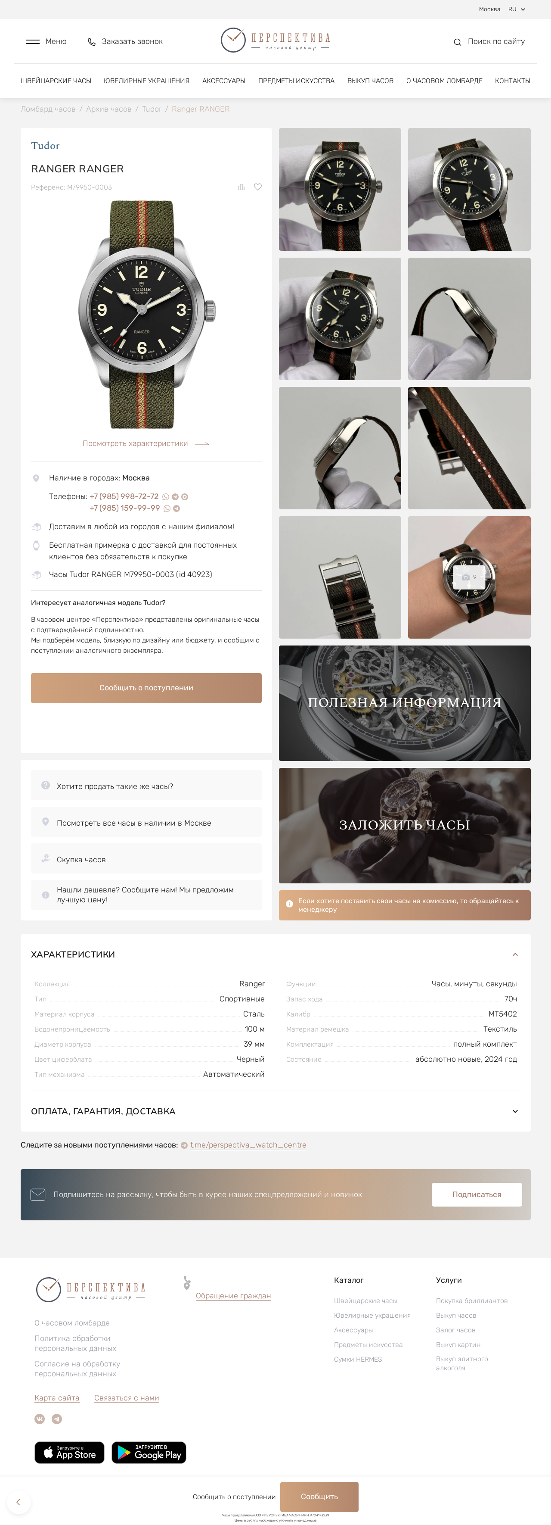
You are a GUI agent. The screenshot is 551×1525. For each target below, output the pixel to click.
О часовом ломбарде (444, 81)
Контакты (512, 81)
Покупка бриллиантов (472, 1301)
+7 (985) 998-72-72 (124, 496)
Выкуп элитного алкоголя (462, 1363)
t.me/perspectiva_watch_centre (248, 1145)
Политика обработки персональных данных (75, 1343)
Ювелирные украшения (146, 81)
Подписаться (476, 1194)
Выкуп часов (370, 81)
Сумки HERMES (358, 1359)
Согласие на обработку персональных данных (77, 1368)
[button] (46, 41)
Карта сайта (57, 1398)
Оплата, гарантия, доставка (275, 1111)
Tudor (45, 146)
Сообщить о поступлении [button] (146, 687)
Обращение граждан (233, 1295)
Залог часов (456, 1330)
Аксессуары (223, 81)
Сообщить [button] (319, 1496)
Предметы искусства (296, 81)
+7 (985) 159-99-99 (125, 508)
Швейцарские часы (56, 81)
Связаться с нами (126, 1398)
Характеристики (275, 954)
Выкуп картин (458, 1345)
